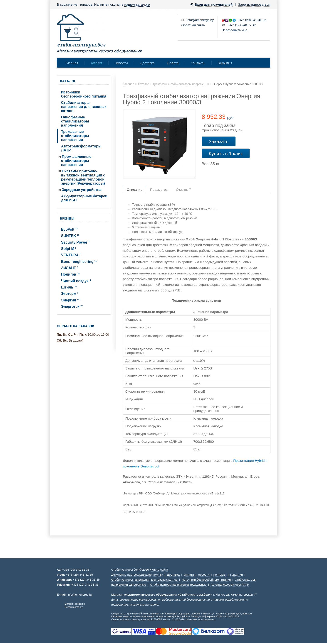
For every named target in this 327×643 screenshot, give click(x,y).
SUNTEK (70, 236)
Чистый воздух (76, 281)
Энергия (70, 300)
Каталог (96, 62)
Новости (121, 62)
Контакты (198, 62)
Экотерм (69, 294)
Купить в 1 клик (226, 153)
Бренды (67, 218)
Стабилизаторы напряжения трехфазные (178, 584)
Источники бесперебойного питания (83, 94)
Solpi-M (68, 249)
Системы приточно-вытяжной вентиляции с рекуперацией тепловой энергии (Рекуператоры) (83, 177)
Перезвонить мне (234, 30)
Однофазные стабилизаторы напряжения (75, 121)
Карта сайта (159, 569)
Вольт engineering (79, 262)
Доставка (147, 62)
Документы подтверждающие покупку (137, 574)
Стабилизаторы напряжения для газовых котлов (84, 107)
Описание (134, 189)
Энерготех (72, 306)
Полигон (70, 274)
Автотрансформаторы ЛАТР (81, 148)
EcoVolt (69, 229)
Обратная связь (193, 25)
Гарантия (225, 62)
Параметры (159, 189)
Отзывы (183, 189)
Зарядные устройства (82, 190)
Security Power (75, 242)
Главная (71, 62)
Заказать (218, 141)
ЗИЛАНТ (69, 268)
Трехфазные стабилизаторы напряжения (75, 136)
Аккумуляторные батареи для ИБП (84, 198)
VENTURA (71, 255)
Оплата (172, 62)
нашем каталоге (137, 4)
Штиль (69, 287)
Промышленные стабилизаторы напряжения (76, 161)
